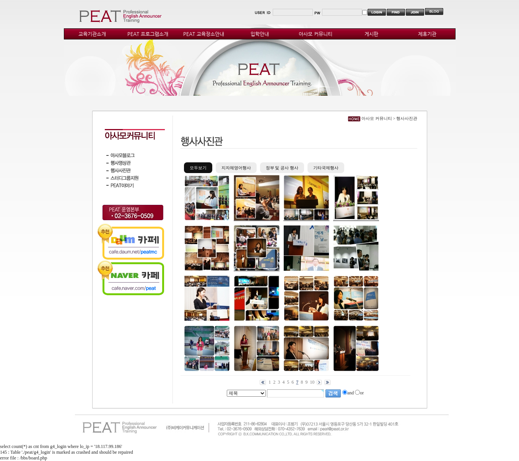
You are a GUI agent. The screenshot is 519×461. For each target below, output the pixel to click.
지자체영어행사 (236, 167)
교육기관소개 (92, 34)
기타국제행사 (325, 167)
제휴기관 (427, 34)
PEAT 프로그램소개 (147, 34)
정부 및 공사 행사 (282, 167)
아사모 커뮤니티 (315, 34)
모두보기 (198, 167)
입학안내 (260, 34)
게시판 (371, 34)
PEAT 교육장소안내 (203, 34)
